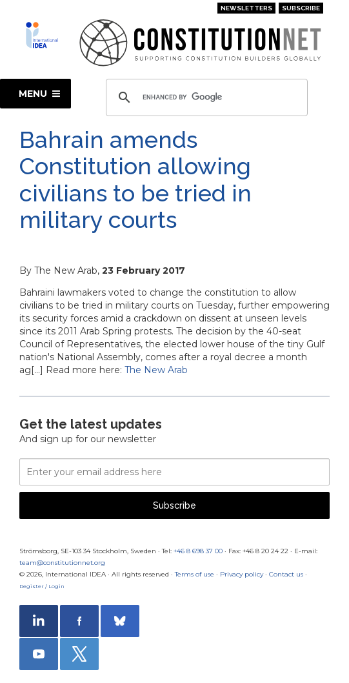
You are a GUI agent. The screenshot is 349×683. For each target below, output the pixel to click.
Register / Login (42, 586)
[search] (205, 97)
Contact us (286, 574)
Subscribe (301, 8)
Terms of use (194, 574)
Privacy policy (241, 574)
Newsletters (246, 8)
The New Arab (156, 370)
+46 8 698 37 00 (198, 551)
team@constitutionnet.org (62, 562)
